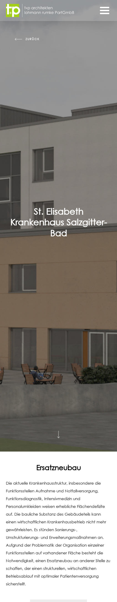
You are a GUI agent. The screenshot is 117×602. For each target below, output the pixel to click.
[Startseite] (40, 10)
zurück (32, 39)
